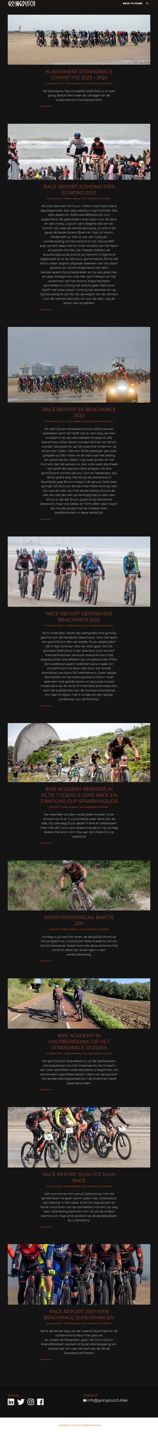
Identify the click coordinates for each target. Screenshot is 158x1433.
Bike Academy (74, 83)
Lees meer (46, 106)
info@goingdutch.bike (107, 1400)
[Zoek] (147, 3)
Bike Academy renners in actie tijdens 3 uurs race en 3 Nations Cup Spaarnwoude (79, 795)
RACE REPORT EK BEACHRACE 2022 (79, 412)
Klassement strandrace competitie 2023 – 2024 (79, 74)
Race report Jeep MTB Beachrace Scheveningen (79, 1314)
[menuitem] (132, 3)
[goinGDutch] (21, 3)
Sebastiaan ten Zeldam (101, 83)
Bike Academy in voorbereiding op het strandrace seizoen (79, 1041)
